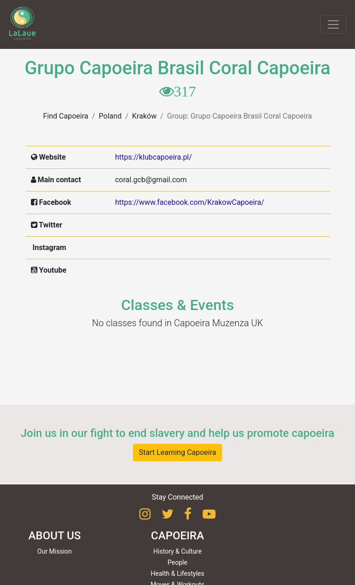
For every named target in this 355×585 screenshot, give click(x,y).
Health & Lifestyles (178, 573)
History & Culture (177, 551)
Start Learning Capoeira (178, 452)
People (177, 562)
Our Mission (54, 551)
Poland (110, 116)
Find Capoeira (65, 116)
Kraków (144, 116)
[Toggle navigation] (333, 24)
